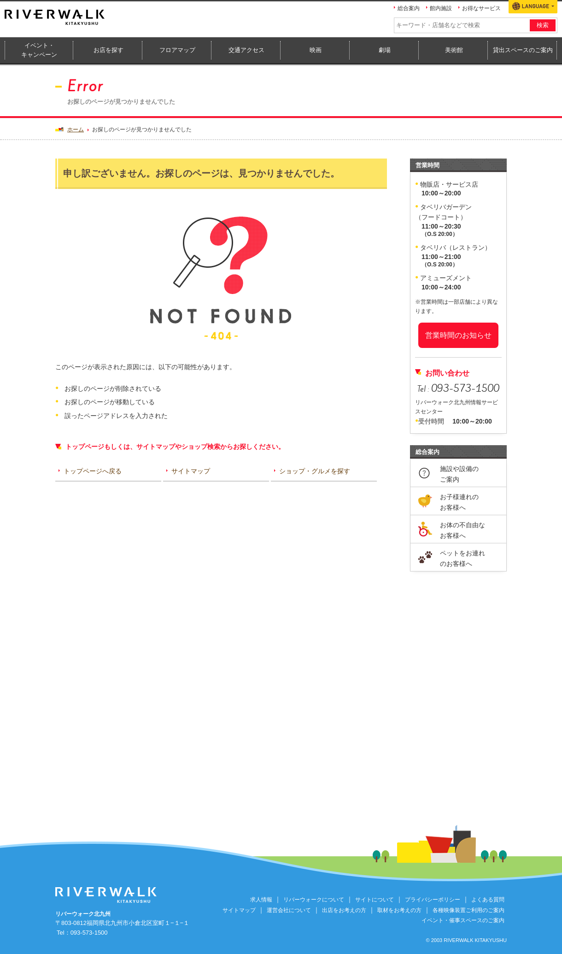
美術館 (454, 50)
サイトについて (374, 899)
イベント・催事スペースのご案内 (463, 920)
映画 (316, 50)
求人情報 (261, 899)
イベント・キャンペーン (39, 50)
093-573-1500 (89, 932)
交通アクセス (246, 50)
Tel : (458, 389)
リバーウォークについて (313, 899)
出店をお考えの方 (344, 910)
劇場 (385, 50)
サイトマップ (239, 910)
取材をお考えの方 (399, 910)
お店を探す (108, 50)
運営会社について (289, 910)
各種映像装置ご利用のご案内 (468, 910)
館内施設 (441, 8)
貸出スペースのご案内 (523, 50)
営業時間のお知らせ (458, 335)
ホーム (75, 129)
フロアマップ (177, 50)
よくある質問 (487, 899)
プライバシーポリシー (432, 899)
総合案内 (409, 8)
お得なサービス (481, 8)
